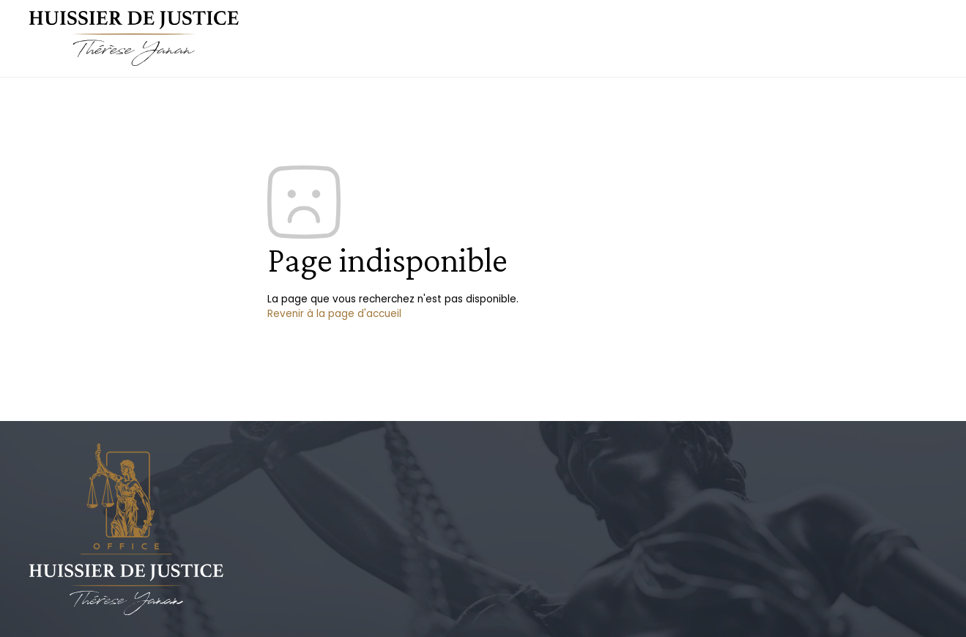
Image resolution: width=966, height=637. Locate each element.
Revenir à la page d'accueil (334, 314)
